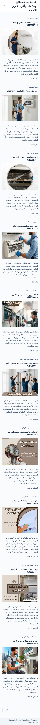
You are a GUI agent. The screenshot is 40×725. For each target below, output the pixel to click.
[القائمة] (4, 6)
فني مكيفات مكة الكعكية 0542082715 (22, 91)
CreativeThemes (32, 722)
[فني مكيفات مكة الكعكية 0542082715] (20, 108)
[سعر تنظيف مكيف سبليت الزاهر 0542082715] (20, 245)
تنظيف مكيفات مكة (32, 18)
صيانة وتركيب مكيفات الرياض (30, 496)
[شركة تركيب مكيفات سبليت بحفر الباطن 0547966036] (20, 382)
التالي (6, 710)
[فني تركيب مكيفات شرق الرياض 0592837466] (20, 520)
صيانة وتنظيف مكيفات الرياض (30, 428)
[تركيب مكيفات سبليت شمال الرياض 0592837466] (20, 588)
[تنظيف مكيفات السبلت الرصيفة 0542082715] (20, 176)
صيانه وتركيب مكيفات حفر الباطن (29, 290)
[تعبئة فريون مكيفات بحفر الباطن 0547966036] (20, 314)
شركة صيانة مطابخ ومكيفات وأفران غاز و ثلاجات (24, 6)
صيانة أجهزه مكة (33, 87)
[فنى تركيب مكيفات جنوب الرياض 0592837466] (20, 660)
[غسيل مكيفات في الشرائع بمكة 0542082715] (20, 41)
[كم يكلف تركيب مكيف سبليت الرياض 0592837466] (20, 451)
